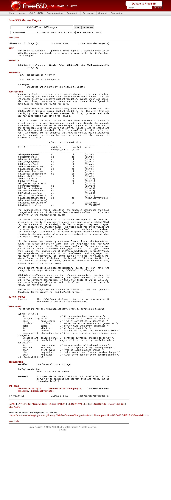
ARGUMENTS (39, 470)
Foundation (117, 13)
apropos (88, 27)
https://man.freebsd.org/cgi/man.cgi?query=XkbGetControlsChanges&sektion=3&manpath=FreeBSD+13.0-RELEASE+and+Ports (79, 482)
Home (12, 13)
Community (73, 13)
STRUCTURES (97, 470)
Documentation (55, 13)
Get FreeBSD (36, 13)
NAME (12, 470)
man (77, 27)
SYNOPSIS (23, 470)
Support (102, 13)
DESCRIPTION (57, 470)
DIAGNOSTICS (116, 470)
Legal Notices (35, 493)
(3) (29, 453)
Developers (88, 13)
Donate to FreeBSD (144, 3)
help (17, 38)
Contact (63, 496)
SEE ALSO (14, 473)
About (22, 13)
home (11, 38)
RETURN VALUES (77, 470)
